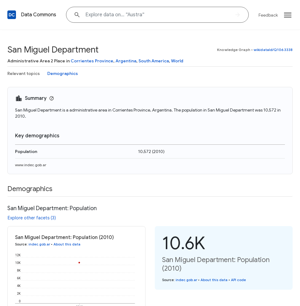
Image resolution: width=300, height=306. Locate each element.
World (177, 61)
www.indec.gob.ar (30, 165)
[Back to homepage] (11, 14)
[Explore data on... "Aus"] (157, 14)
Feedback (268, 15)
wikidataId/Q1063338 (273, 49)
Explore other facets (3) (32, 218)
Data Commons (38, 15)
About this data (66, 244)
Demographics (62, 73)
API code (238, 280)
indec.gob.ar (39, 244)
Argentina (125, 61)
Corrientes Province (92, 61)
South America (153, 61)
